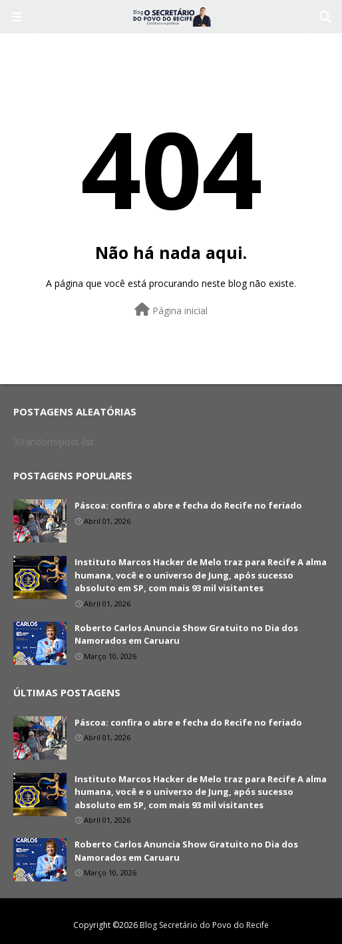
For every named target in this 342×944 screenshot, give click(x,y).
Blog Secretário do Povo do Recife (204, 925)
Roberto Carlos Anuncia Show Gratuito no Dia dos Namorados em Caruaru (186, 634)
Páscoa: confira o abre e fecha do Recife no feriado (188, 505)
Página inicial (171, 310)
